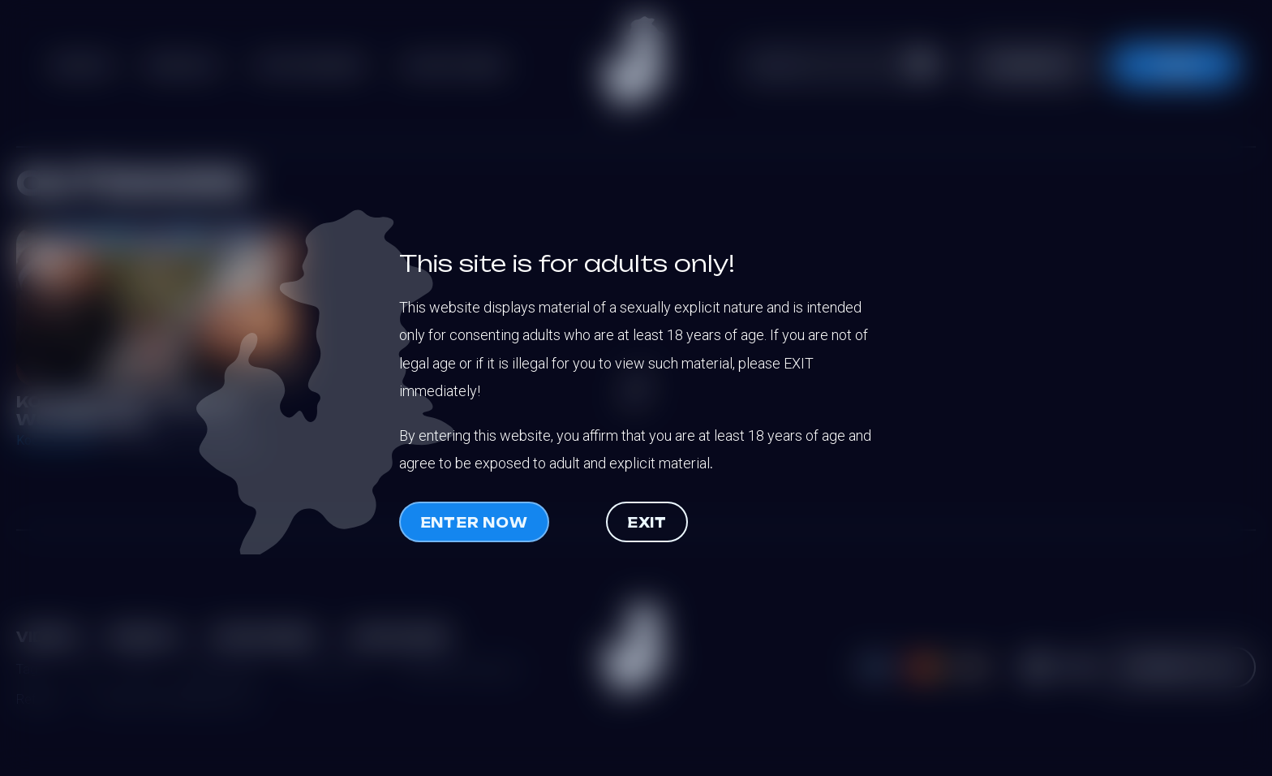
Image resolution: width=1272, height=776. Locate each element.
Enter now (474, 523)
